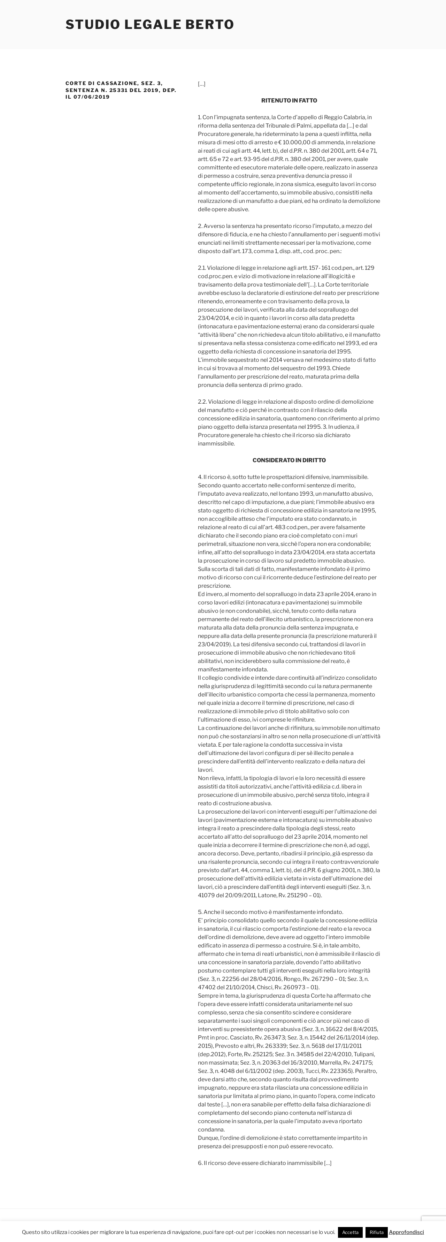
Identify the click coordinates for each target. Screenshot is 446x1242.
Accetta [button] (350, 1232)
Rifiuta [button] (377, 1232)
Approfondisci (406, 1232)
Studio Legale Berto (150, 24)
